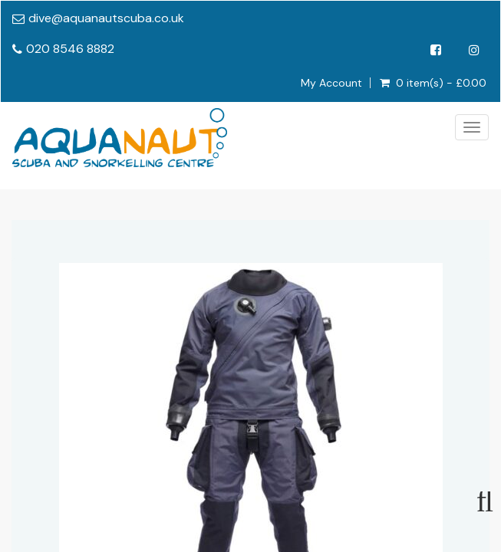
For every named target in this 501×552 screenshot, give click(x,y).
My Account (331, 82)
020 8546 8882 (70, 49)
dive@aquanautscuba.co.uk (106, 18)
